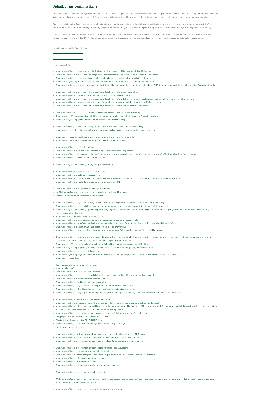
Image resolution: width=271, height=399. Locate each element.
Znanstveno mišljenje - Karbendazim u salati (76, 361)
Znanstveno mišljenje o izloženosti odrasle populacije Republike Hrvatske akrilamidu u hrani (97, 92)
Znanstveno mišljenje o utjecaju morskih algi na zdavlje (81, 372)
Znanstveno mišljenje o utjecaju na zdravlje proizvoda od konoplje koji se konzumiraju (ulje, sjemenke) (102, 313)
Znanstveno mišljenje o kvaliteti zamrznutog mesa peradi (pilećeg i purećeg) (90, 323)
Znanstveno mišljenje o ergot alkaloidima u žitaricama (80, 171)
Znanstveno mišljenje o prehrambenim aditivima (78, 271)
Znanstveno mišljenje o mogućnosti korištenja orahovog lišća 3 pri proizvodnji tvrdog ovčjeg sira (99, 341)
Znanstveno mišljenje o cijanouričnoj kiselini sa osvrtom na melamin (87, 365)
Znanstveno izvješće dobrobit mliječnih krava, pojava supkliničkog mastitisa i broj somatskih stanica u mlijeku (105, 130)
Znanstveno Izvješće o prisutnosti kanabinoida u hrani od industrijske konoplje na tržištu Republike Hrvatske (105, 81)
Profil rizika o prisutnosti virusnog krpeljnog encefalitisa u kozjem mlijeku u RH (91, 192)
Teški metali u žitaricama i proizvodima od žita (77, 264)
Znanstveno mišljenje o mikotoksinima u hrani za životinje (82, 278)
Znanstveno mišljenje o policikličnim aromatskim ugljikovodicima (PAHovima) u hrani (94, 150)
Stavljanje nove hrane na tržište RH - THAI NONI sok (79, 320)
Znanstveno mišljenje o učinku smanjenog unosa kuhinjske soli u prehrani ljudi (91, 226)
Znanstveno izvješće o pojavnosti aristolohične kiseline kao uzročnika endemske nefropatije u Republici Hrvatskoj (107, 116)
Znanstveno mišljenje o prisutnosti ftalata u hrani (78, 251)
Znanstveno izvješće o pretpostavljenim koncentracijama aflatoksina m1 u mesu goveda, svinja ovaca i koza (104, 247)
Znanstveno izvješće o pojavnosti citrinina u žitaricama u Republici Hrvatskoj (90, 119)
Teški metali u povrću (65, 268)
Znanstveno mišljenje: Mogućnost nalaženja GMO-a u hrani (83, 299)
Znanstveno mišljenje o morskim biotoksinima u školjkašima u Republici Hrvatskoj (93, 95)
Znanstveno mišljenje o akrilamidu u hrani (75, 147)
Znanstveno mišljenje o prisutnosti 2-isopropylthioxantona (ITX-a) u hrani (89, 389)
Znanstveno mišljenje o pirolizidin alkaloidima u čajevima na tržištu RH (88, 181)
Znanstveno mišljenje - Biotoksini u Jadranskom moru (80, 358)
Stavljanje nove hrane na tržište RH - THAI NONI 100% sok (82, 316)
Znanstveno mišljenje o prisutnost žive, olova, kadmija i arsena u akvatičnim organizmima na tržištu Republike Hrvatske (110, 230)
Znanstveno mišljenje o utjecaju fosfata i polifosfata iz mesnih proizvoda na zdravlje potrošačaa (99, 337)
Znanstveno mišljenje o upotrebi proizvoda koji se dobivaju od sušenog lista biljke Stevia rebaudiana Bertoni (105, 275)
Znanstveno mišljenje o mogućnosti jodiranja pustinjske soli (83, 188)
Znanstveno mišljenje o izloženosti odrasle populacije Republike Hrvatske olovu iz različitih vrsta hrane (102, 105)
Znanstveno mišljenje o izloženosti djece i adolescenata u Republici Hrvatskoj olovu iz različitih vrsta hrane (104, 78)
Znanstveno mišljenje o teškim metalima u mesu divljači (81, 282)
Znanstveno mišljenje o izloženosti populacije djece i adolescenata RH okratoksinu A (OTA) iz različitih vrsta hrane (107, 74)
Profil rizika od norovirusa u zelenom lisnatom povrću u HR (82, 195)
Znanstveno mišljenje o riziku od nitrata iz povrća (78, 175)
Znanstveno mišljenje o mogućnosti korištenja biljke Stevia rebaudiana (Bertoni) (92, 347)
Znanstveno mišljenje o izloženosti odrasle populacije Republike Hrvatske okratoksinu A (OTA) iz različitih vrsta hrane (108, 102)
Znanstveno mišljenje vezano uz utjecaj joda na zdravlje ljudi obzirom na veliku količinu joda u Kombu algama (105, 354)
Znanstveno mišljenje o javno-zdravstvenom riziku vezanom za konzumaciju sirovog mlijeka (97, 220)
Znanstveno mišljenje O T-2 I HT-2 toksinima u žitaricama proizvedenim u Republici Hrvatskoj (98, 112)
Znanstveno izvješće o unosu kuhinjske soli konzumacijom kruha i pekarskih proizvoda (95, 137)
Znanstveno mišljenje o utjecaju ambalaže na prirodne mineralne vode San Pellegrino (94, 285)
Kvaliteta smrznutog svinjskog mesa (72, 327)
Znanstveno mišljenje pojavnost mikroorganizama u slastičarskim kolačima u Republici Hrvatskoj (99, 126)
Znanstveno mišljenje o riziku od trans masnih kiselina (80, 157)
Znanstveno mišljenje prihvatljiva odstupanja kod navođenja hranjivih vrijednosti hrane (95, 289)
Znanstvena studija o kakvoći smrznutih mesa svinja (79, 216)
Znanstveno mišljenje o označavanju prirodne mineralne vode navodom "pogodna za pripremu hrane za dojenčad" (108, 302)
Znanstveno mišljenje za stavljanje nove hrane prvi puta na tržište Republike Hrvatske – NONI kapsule (102, 334)
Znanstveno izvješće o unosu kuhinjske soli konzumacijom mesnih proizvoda (90, 140)
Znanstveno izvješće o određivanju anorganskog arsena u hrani (84, 164)
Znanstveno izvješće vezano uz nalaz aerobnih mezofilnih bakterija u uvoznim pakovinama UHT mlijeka (102, 244)
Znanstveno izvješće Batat (67, 258)
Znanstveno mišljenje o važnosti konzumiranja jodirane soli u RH (85, 351)
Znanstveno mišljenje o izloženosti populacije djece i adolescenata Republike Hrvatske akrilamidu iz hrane (104, 71)
